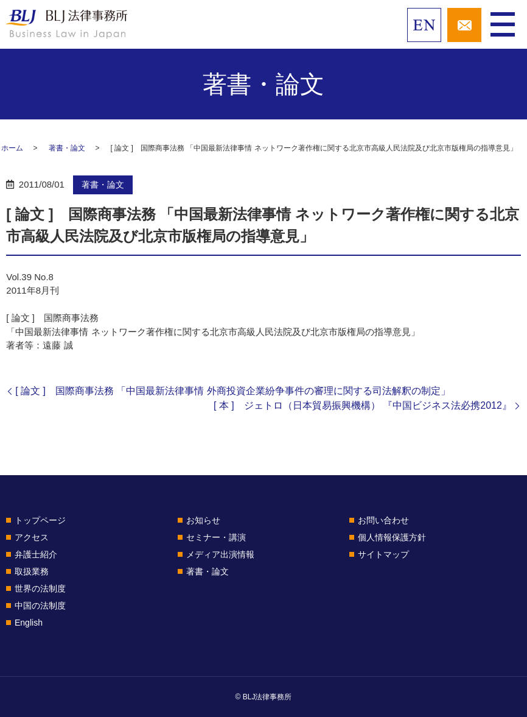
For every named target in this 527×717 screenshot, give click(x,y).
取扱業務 (32, 571)
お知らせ (203, 520)
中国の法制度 (40, 605)
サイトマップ (383, 554)
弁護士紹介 (36, 554)
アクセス (32, 537)
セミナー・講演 (216, 537)
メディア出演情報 (220, 554)
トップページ (40, 520)
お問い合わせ (383, 520)
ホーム (12, 148)
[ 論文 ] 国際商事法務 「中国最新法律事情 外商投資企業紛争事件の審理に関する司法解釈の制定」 (232, 391)
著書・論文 (67, 148)
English (29, 622)
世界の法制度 (40, 588)
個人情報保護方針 (392, 537)
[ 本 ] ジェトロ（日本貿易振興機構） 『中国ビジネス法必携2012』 (363, 405)
